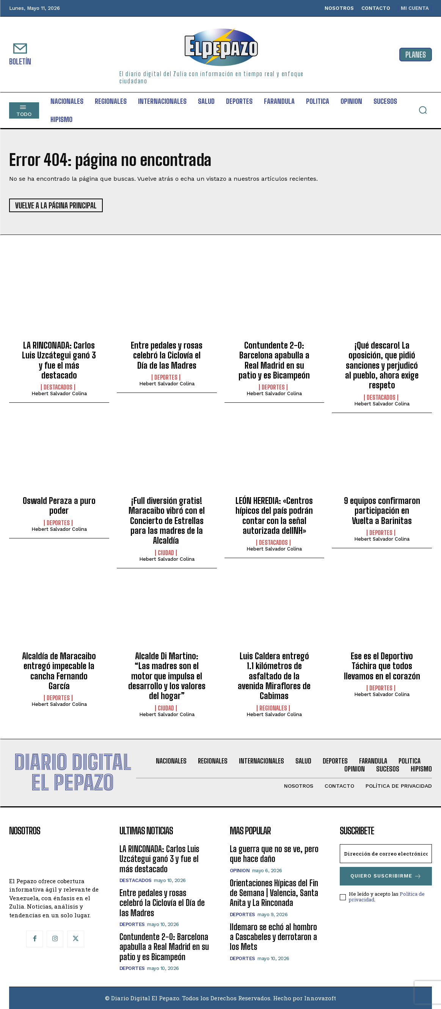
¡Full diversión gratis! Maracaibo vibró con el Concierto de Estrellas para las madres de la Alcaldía (167, 521)
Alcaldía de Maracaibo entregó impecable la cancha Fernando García (59, 671)
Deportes (165, 377)
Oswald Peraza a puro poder (59, 506)
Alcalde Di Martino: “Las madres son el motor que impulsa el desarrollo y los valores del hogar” (167, 676)
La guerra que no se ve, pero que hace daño (274, 854)
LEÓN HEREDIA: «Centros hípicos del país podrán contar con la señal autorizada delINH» (274, 516)
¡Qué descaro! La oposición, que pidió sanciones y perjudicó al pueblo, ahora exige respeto (382, 365)
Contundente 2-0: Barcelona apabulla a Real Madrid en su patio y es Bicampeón (274, 360)
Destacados (58, 387)
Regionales (273, 708)
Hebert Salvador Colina (59, 393)
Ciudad (166, 553)
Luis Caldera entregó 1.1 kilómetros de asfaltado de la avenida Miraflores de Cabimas (274, 676)
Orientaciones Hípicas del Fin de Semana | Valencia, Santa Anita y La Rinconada (274, 893)
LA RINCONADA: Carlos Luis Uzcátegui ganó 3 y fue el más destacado (59, 360)
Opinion (240, 870)
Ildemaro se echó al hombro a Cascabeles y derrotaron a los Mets (273, 937)
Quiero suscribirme (386, 876)
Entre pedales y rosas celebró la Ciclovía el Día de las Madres (166, 355)
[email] (386, 853)
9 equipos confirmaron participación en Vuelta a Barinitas (382, 511)
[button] (423, 110)
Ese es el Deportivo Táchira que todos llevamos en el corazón (382, 666)
